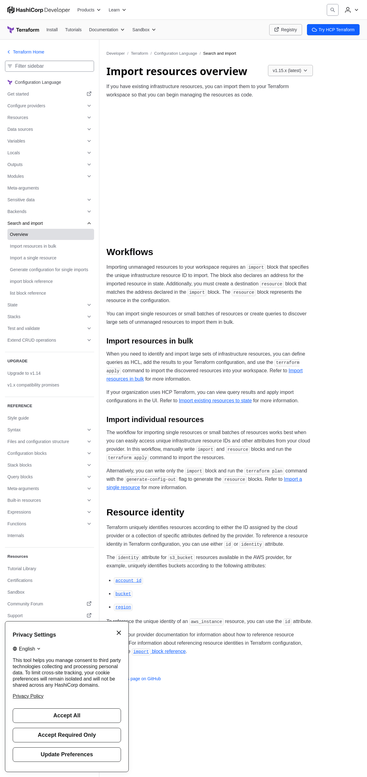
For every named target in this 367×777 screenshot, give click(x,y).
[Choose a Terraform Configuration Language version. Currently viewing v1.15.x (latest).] (290, 70)
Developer (115, 53)
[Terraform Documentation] (107, 29)
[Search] (333, 10)
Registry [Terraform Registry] (285, 29)
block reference (159, 651)
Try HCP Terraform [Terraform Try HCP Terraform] (333, 29)
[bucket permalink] (123, 593)
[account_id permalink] (128, 580)
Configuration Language (175, 53)
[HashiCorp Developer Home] (38, 10)
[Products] (89, 9)
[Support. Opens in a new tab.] (49, 615)
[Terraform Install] (52, 29)
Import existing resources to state (215, 400)
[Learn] (117, 9)
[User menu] (351, 9)
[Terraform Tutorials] (73, 29)
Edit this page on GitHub (133, 678)
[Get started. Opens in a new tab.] (49, 94)
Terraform (139, 53)
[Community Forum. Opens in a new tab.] (49, 603)
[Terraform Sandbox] (144, 29)
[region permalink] (123, 606)
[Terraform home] (23, 29)
